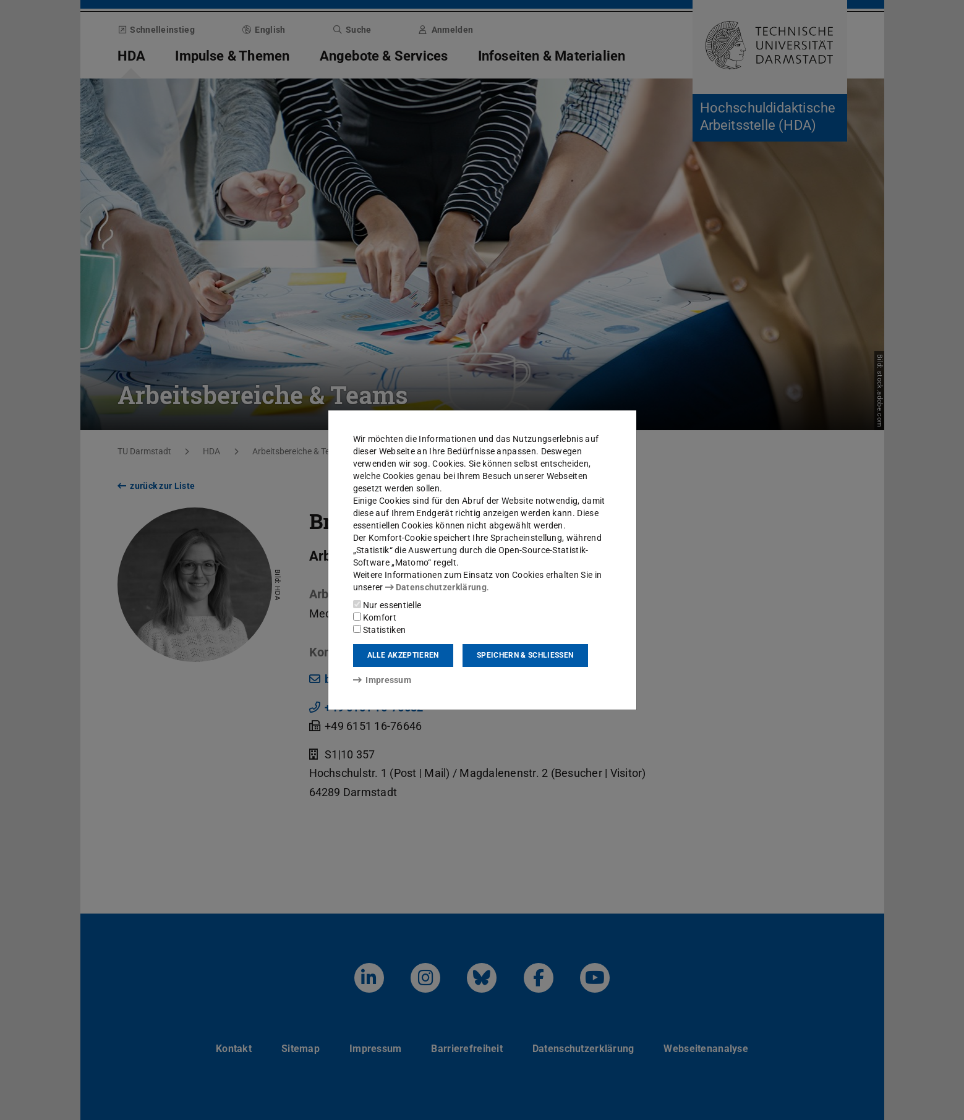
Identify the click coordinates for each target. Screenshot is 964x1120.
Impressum (382, 680)
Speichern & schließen (525, 655)
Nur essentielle (387, 605)
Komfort (374, 617)
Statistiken (379, 630)
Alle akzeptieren (403, 655)
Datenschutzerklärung (436, 587)
